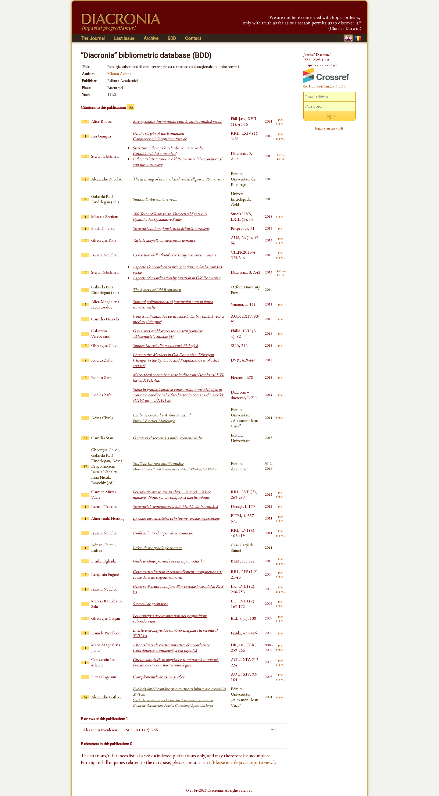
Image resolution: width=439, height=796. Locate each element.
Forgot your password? (329, 128)
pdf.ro (281, 154)
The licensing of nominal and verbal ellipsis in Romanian (178, 179)
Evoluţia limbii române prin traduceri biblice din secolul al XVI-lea (179, 697)
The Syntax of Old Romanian (157, 289)
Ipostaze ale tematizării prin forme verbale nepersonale (176, 518)
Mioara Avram (119, 73)
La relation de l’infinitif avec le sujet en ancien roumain (176, 255)
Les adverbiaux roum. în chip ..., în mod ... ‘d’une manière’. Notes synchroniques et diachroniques (172, 494)
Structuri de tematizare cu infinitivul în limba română (175, 506)
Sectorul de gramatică (150, 603)
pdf (280, 119)
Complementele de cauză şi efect (158, 677)
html (280, 123)
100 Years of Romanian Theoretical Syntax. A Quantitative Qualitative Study (170, 216)
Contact (193, 38)
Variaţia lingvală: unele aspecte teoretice (164, 240)
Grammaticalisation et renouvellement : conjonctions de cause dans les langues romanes (177, 574)
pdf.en (281, 158)
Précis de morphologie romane (157, 547)
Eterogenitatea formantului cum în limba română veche (177, 121)
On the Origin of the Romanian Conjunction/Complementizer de (160, 135)
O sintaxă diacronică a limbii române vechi (167, 438)
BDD (172, 38)
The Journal (93, 38)
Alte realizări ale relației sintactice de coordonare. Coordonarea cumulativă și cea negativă (171, 647)
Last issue (124, 38)
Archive (151, 38)
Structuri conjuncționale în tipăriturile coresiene (171, 228)
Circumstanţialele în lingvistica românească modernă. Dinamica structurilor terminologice (176, 662)
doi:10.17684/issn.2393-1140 (324, 86)
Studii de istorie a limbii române (174, 466)
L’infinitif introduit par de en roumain (163, 533)
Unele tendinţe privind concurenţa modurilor (169, 561)
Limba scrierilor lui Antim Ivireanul (161, 417)
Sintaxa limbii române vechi (155, 199)
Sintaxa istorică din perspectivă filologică (165, 345)
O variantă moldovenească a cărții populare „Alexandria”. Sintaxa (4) (168, 333)
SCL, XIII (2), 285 (142, 730)
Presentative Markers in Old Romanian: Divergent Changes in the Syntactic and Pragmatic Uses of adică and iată (176, 360)
